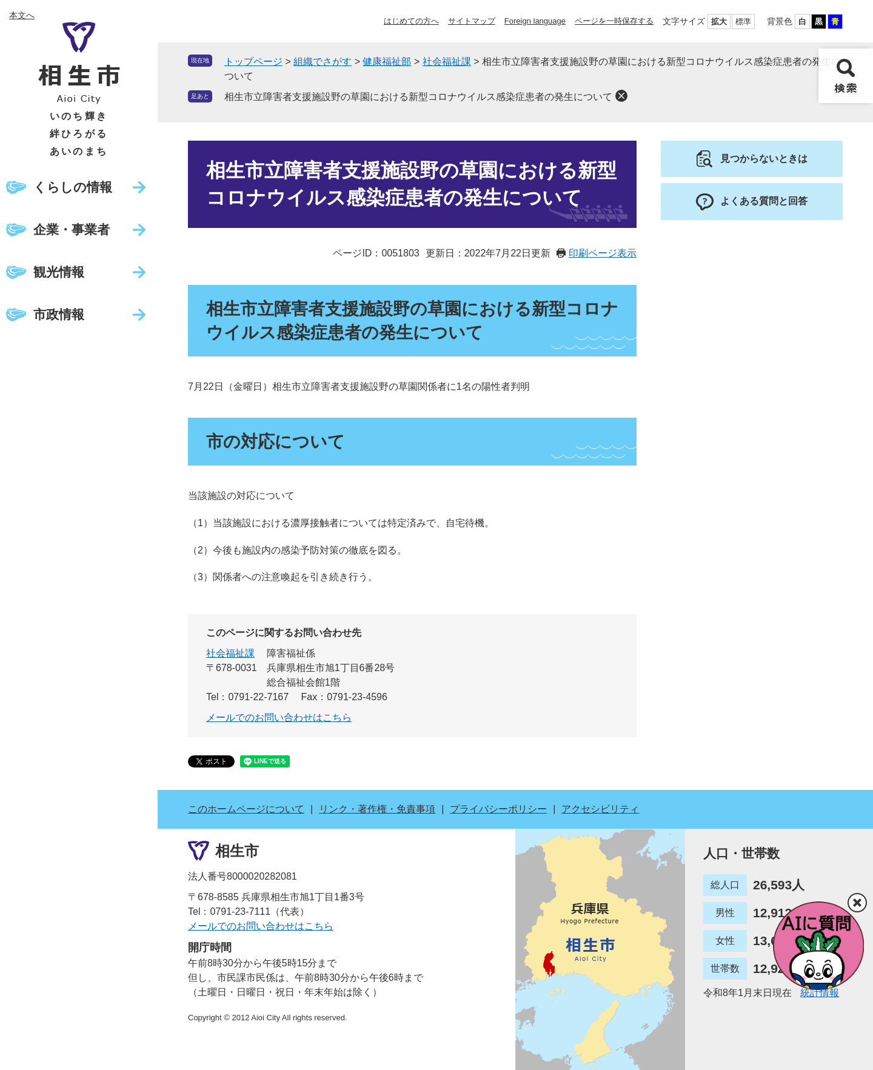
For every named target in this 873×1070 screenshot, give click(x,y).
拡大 (719, 21)
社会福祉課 (447, 61)
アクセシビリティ (600, 809)
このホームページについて (246, 809)
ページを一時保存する (614, 20)
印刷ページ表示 (603, 253)
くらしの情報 (72, 187)
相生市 (237, 850)
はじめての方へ (411, 20)
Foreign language (535, 20)
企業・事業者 (71, 229)
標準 (743, 21)
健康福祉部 (387, 61)
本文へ (22, 15)
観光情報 (58, 272)
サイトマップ (471, 20)
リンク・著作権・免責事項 (377, 809)
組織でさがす (322, 61)
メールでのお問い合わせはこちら (279, 717)
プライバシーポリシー (498, 809)
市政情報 (58, 314)
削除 (621, 96)
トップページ (253, 61)
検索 (845, 75)
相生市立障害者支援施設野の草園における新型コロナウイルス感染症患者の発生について (418, 97)
